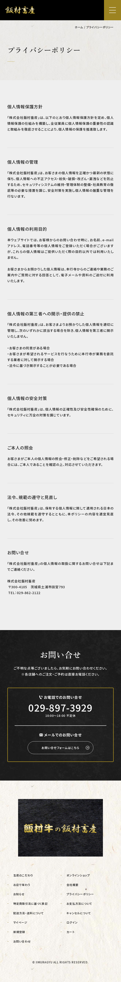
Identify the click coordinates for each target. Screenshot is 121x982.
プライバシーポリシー (80, 894)
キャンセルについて (79, 913)
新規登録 (19, 932)
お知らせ (18, 894)
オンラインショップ (78, 875)
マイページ (20, 922)
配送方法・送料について (28, 913)
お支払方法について (79, 903)
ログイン (72, 922)
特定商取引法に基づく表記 (30, 903)
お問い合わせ (22, 941)
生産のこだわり (23, 875)
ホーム (79, 27)
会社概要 (72, 885)
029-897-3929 (60, 707)
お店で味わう (21, 885)
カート (71, 932)
